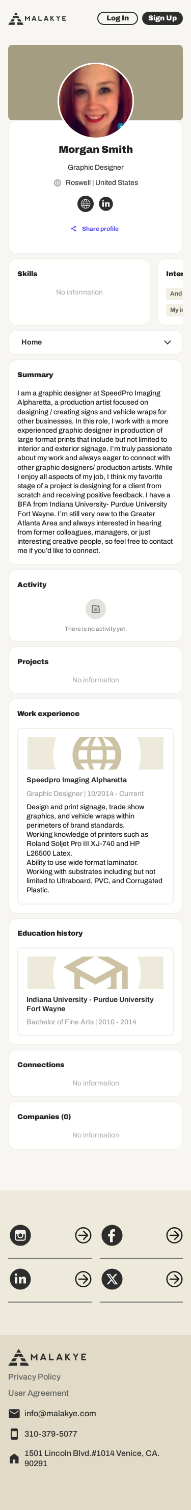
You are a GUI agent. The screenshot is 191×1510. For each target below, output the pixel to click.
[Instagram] (50, 1241)
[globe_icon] (85, 204)
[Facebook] (141, 1241)
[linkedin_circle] (106, 204)
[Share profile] (94, 229)
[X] (141, 1285)
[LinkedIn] (50, 1285)
